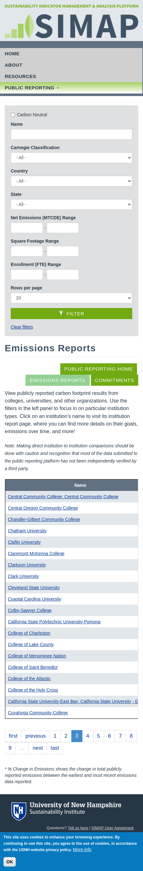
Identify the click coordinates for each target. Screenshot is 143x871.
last (55, 748)
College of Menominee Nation (37, 655)
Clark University (23, 576)
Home (12, 53)
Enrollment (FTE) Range (36, 264)
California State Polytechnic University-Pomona (54, 621)
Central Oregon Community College (43, 508)
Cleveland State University (34, 587)
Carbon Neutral (32, 114)
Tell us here (78, 828)
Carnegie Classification (35, 147)
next (38, 748)
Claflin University (24, 542)
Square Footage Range (35, 241)
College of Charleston (29, 633)
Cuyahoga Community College (38, 712)
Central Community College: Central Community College (63, 496)
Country (19, 170)
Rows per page (26, 287)
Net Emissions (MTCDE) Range (43, 217)
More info (82, 851)
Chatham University (27, 530)
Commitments (114, 380)
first (13, 736)
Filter (72, 313)
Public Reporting (32, 87)
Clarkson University (27, 564)
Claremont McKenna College (36, 553)
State (16, 194)
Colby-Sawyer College (30, 610)
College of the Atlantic (29, 678)
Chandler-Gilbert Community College (44, 519)
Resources (20, 76)
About (13, 65)
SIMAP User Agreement (113, 828)
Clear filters (22, 327)
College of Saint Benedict (32, 667)
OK (9, 864)
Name (17, 124)
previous (35, 736)
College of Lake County (31, 644)
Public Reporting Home (98, 369)
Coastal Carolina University (34, 599)
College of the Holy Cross (33, 690)
